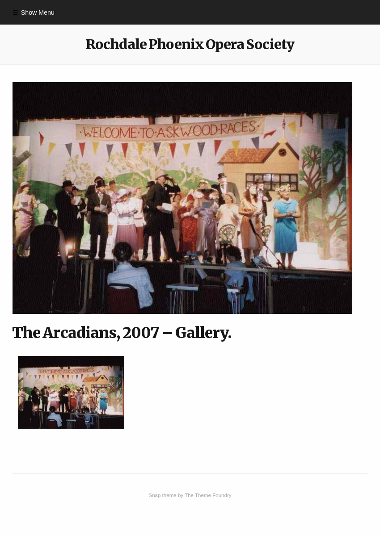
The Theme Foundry (208, 495)
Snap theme (162, 495)
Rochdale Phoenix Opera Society (190, 44)
